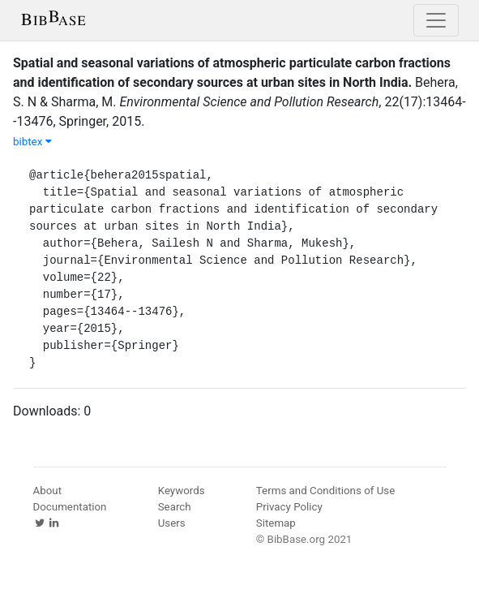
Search (174, 507)
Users (172, 523)
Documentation (70, 507)
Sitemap (276, 523)
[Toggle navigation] (436, 20)
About (47, 490)
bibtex (32, 142)
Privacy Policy (289, 507)
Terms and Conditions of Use (325, 490)
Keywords (181, 490)
